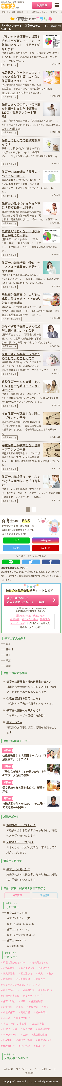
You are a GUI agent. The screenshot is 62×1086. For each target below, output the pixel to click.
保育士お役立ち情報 (12, 318)
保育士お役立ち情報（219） (21, 935)
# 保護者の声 (8, 1045)
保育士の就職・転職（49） (21, 924)
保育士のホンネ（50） (19, 929)
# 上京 (19, 1007)
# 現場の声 (44, 968)
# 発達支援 (24, 1012)
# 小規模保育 (8, 1012)
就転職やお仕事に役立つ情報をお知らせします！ (31, 727)
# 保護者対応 (36, 1001)
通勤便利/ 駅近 (23, 615)
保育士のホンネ (10, 65)
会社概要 (8, 1069)
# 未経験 (5, 1018)
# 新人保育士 (8, 973)
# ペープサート (9, 1034)
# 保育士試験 (8, 1001)
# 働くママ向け (22, 1018)
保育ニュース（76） (17, 912)
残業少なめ (39, 615)
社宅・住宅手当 (30, 619)
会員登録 (42, 5)
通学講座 (17, 895)
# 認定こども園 (24, 1040)
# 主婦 (24, 1034)
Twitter (16, 548)
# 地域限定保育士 (45, 1040)
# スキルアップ (27, 968)
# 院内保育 (24, 1045)
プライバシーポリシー (27, 1069)
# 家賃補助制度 (39, 1034)
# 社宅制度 (7, 1040)
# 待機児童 (29, 990)
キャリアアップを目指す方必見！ (26, 712)
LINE (16, 540)
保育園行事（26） (16, 946)
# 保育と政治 (45, 990)
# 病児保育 (26, 1029)
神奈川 (9, 649)
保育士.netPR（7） (17, 940)
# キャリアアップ (32, 995)
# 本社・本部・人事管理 (13, 1023)
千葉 (8, 660)
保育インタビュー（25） (20, 918)
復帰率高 (15, 619)
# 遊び (50, 973)
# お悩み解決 (8, 968)
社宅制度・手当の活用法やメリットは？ (30, 700)
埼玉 (8, 655)
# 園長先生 (39, 979)
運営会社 (30, 1073)
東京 (8, 643)
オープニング (17, 623)
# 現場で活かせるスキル (13, 962)
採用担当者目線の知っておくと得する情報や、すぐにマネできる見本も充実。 (31, 686)
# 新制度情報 (23, 979)
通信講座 (44, 895)
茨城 (8, 666)
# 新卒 (45, 1007)
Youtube (45, 548)
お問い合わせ (49, 1069)
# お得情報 (7, 1007)
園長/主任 (45, 619)
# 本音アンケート (10, 990)
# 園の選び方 (25, 973)
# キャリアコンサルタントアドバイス (20, 984)
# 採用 (22, 1001)
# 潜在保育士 (40, 1012)
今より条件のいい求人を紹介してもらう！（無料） (27, 600)
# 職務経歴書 (43, 1029)
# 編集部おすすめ (39, 962)
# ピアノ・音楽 (9, 1029)
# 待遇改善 (7, 979)
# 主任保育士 (37, 1023)
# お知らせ (39, 1045)
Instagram (45, 540)
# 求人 (39, 973)
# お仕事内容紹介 (10, 995)
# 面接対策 (32, 1007)
